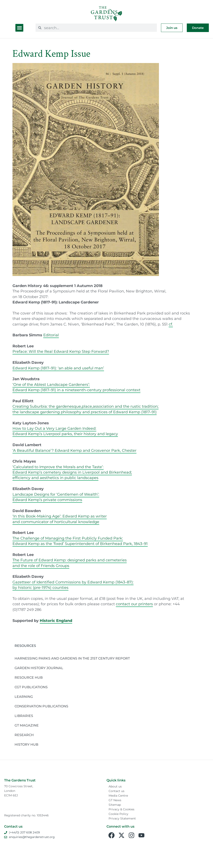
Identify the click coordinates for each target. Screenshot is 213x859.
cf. (171, 324)
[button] (19, 28)
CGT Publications (31, 687)
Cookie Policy (118, 814)
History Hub (26, 744)
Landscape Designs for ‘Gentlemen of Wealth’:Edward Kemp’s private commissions (55, 497)
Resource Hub (29, 678)
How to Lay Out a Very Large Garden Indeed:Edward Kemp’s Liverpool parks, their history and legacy (65, 431)
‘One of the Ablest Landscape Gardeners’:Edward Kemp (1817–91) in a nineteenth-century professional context (76, 387)
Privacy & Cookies (121, 809)
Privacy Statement (122, 818)
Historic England (56, 620)
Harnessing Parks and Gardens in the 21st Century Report (72, 658)
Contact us (116, 791)
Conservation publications (41, 706)
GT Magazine (27, 725)
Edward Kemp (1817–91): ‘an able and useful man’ (58, 368)
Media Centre (118, 795)
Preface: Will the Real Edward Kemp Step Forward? (60, 351)
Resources (25, 646)
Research (24, 735)
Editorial (51, 335)
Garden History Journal (39, 668)
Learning (24, 697)
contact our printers (134, 604)
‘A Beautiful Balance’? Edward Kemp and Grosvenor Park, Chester (74, 450)
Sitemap (115, 805)
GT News (115, 800)
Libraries (24, 716)
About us (115, 786)
